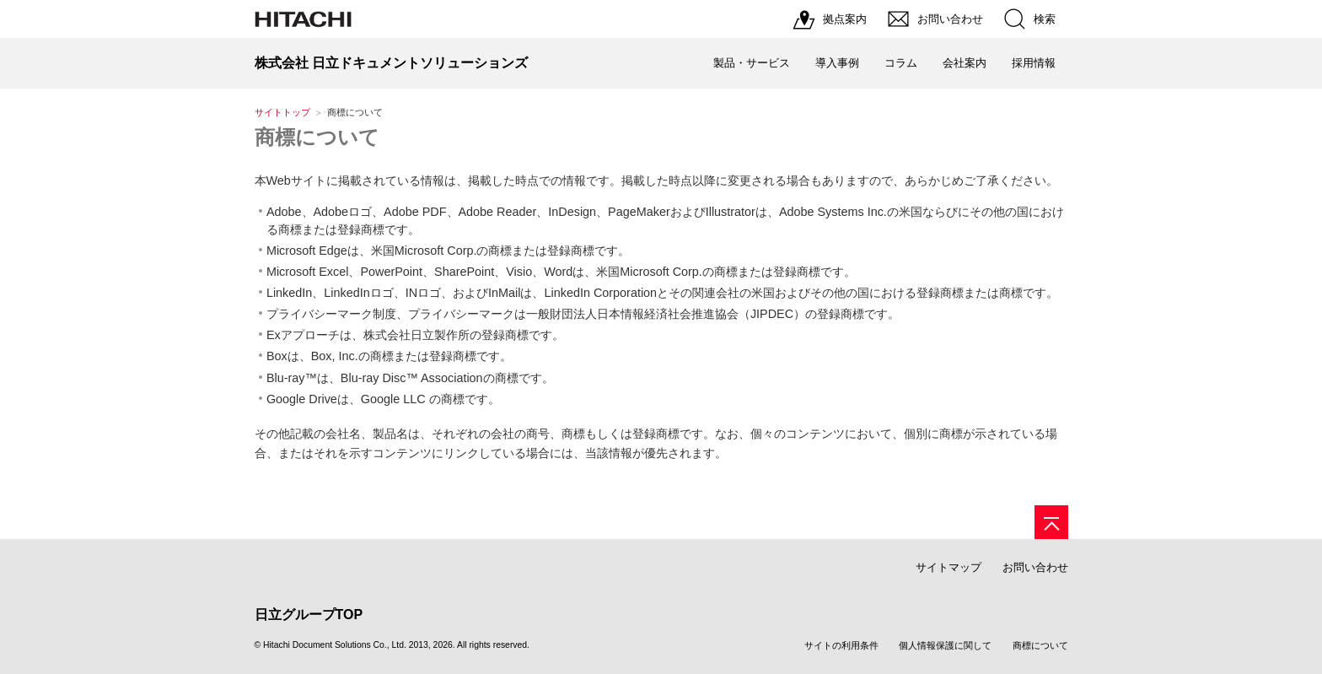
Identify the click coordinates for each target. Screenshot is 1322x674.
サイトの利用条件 (841, 645)
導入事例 (837, 63)
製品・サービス (751, 63)
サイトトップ (282, 112)
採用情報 (1034, 63)
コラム (900, 63)
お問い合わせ (1035, 567)
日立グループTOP (309, 614)
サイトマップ (948, 567)
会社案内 (964, 63)
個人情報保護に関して (945, 645)
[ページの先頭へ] (1051, 522)
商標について (317, 137)
